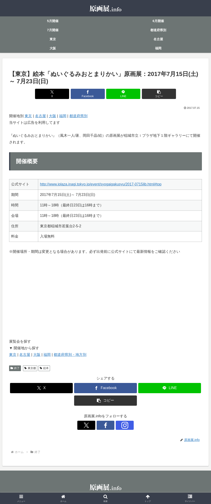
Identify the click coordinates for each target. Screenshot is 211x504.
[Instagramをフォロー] (116, 425)
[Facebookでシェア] (89, 94)
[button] (154, 94)
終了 (15, 368)
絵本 (44, 368)
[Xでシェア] (56, 94)
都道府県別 (78, 116)
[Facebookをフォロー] (105, 425)
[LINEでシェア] (121, 94)
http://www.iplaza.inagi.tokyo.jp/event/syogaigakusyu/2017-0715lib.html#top (101, 184)
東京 (28, 116)
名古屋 (40, 116)
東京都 (30, 368)
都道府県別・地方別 (70, 355)
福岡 (62, 116)
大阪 (52, 116)
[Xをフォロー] (95, 425)
